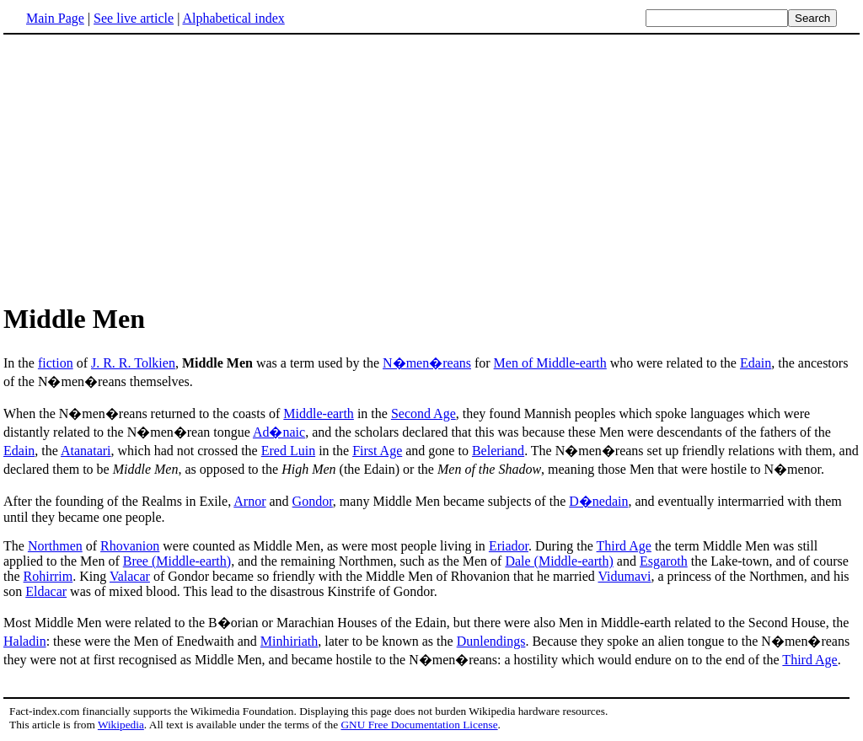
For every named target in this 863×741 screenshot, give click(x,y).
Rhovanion (129, 546)
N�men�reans (427, 363)
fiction (55, 363)
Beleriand (498, 450)
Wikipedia (121, 724)
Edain (755, 363)
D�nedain (598, 501)
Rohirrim (48, 576)
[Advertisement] (145, 168)
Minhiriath (289, 641)
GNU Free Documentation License (418, 724)
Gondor (312, 501)
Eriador (508, 546)
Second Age (423, 413)
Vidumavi (624, 576)
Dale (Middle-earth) (559, 561)
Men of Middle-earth (550, 363)
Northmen (55, 546)
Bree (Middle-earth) (177, 561)
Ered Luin (288, 450)
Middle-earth (318, 413)
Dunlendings (491, 641)
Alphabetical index (233, 18)
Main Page (55, 18)
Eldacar (46, 591)
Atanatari (86, 450)
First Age (377, 450)
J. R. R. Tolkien (133, 363)
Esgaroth (664, 561)
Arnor (249, 501)
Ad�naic (279, 432)
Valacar (130, 576)
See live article (134, 18)
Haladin (24, 641)
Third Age (624, 546)
